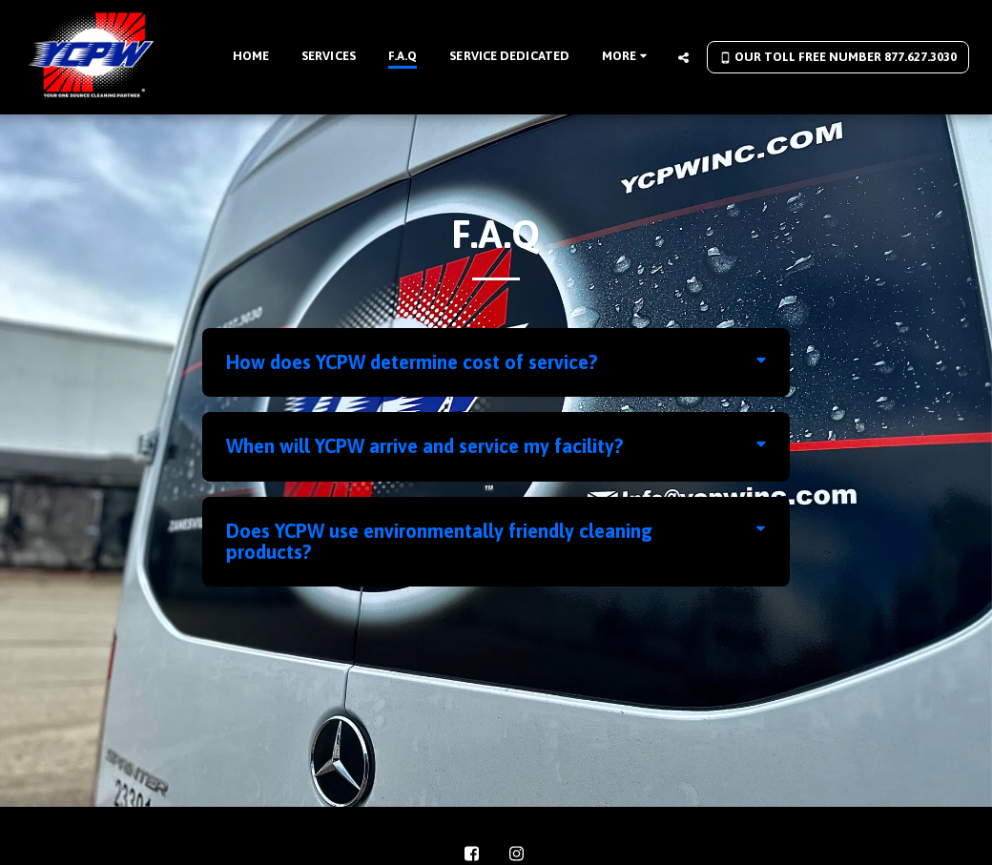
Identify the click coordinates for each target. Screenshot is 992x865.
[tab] (496, 362)
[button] (683, 57)
